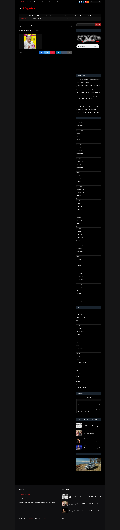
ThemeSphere (31, 518)
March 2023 (79, 144)
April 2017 (78, 298)
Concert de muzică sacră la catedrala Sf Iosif (86, 109)
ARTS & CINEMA (49, 15)
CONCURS (78, 328)
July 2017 (78, 290)
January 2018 (79, 273)
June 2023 (78, 139)
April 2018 (78, 265)
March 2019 (79, 234)
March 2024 (79, 128)
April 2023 (78, 142)
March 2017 (79, 301)
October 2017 (79, 282)
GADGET (74, 15)
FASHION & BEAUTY (81, 331)
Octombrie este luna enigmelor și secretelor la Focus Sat (88, 103)
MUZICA (78, 359)
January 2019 (79, 240)
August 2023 (79, 136)
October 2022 (79, 156)
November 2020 (80, 192)
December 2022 (79, 150)
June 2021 (78, 175)
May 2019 (78, 228)
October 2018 (79, 248)
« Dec (77, 414)
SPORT (78, 376)
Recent (86, 419)
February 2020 (79, 209)
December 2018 (79, 242)
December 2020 (80, 189)
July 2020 (78, 195)
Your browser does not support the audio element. (87, 46)
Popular (80, 419)
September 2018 (79, 251)
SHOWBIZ (78, 370)
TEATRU (78, 379)
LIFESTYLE (31, 15)
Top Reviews (94, 419)
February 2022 (79, 161)
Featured (78, 334)
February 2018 (79, 270)
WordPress (43, 518)
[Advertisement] (73, 8)
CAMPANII (79, 323)
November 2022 (79, 153)
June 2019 (78, 226)
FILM (77, 337)
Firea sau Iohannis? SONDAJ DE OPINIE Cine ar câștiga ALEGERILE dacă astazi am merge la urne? (92, 434)
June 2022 (78, 158)
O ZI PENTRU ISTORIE (81, 362)
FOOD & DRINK (80, 339)
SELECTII (78, 367)
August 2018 (79, 254)
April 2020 (78, 203)
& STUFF (78, 311)
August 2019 (79, 220)
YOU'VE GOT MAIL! (81, 387)
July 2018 (78, 256)
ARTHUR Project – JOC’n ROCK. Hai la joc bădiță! (87, 112)
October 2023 (79, 133)
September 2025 (80, 125)
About (63, 518)
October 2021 (79, 170)
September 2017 (79, 284)
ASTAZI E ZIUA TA (80, 317)
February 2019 (79, 237)
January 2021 (79, 186)
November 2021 (79, 167)
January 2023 (79, 147)
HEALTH (78, 351)
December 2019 (79, 212)
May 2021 (78, 178)
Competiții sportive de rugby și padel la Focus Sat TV (87, 106)
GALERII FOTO (79, 348)
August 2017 (79, 287)
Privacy (63, 521)
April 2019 (78, 231)
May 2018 (78, 262)
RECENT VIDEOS (80, 365)
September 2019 (80, 217)
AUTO (66, 15)
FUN (89, 15)
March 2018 (79, 268)
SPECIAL (82, 15)
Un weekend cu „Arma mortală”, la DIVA (85, 89)
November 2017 (79, 279)
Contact (63, 523)
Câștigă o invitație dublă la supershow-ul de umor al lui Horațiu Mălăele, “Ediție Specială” (92, 441)
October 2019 (79, 214)
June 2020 (78, 198)
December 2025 (80, 122)
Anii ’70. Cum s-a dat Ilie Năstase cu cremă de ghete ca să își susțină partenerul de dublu (92, 426)
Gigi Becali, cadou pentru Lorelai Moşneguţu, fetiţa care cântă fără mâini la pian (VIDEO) (92, 448)
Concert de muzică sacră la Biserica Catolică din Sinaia (88, 101)
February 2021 (79, 184)
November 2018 (79, 245)
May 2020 (78, 200)
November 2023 (80, 130)
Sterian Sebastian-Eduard (25, 30)
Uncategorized (79, 384)
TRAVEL (59, 15)
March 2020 (79, 206)
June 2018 (78, 259)
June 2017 (78, 293)
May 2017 (78, 296)
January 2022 (79, 164)
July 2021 (78, 172)
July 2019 (78, 223)
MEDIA (39, 15)
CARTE (78, 325)
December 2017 (79, 276)
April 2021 (78, 181)
